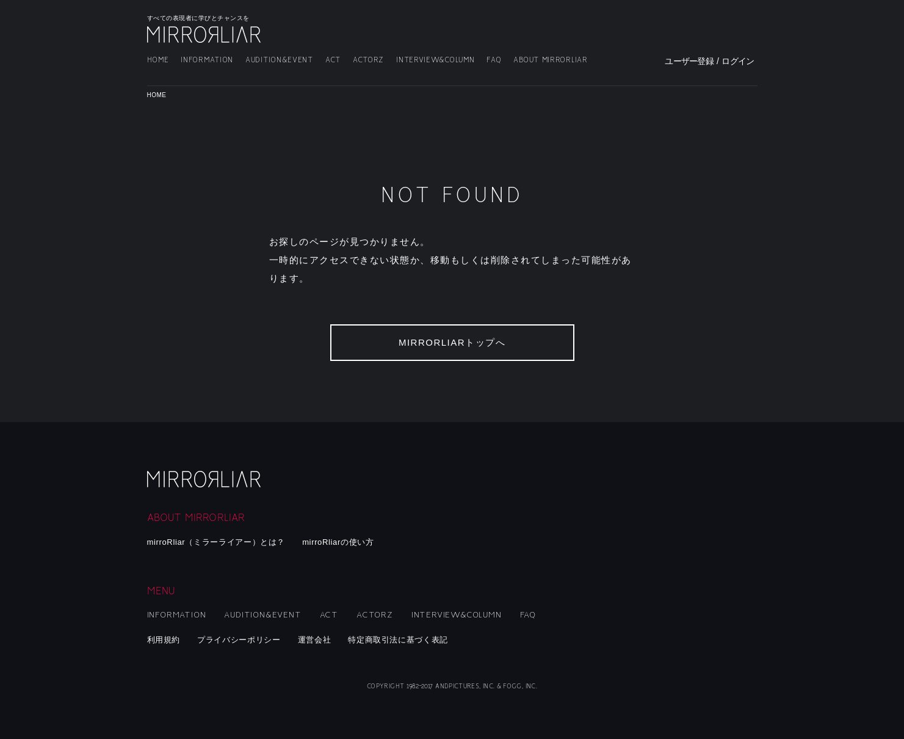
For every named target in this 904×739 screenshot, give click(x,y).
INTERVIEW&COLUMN (435, 60)
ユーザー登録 (689, 61)
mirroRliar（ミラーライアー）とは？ (216, 542)
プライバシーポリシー (239, 639)
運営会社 (314, 639)
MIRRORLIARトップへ (452, 342)
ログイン (737, 61)
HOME (158, 60)
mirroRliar (205, 479)
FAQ (493, 60)
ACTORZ (368, 60)
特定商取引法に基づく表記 (398, 639)
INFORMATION (207, 60)
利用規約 (164, 639)
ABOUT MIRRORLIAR (550, 60)
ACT (333, 60)
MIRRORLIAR (205, 34)
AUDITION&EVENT (279, 60)
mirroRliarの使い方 (338, 542)
